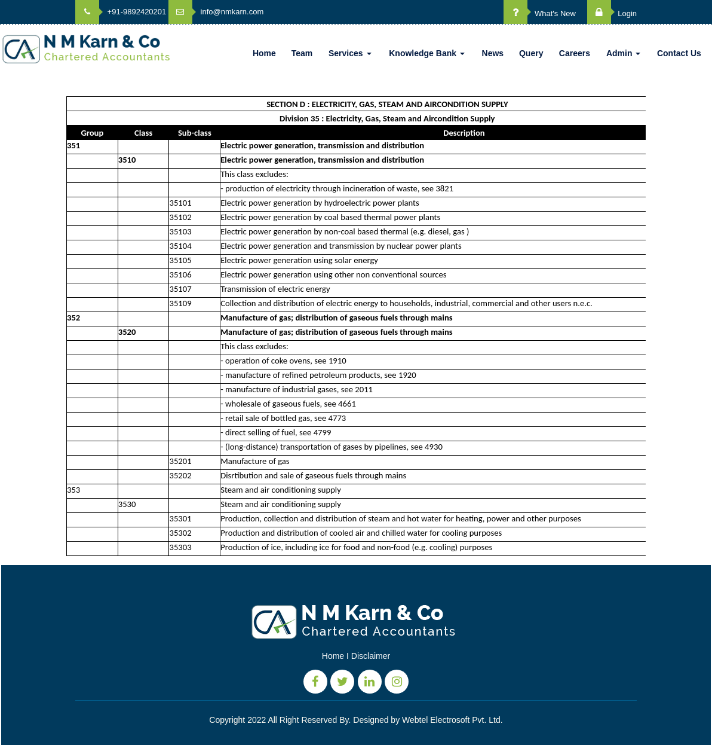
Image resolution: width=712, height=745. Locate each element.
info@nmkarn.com (215, 11)
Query (531, 53)
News (493, 53)
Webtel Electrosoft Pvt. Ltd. (452, 720)
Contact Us (679, 53)
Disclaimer (370, 656)
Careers (574, 53)
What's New (540, 13)
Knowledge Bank (427, 53)
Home (264, 53)
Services (350, 53)
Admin (623, 53)
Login (612, 13)
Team (302, 53)
